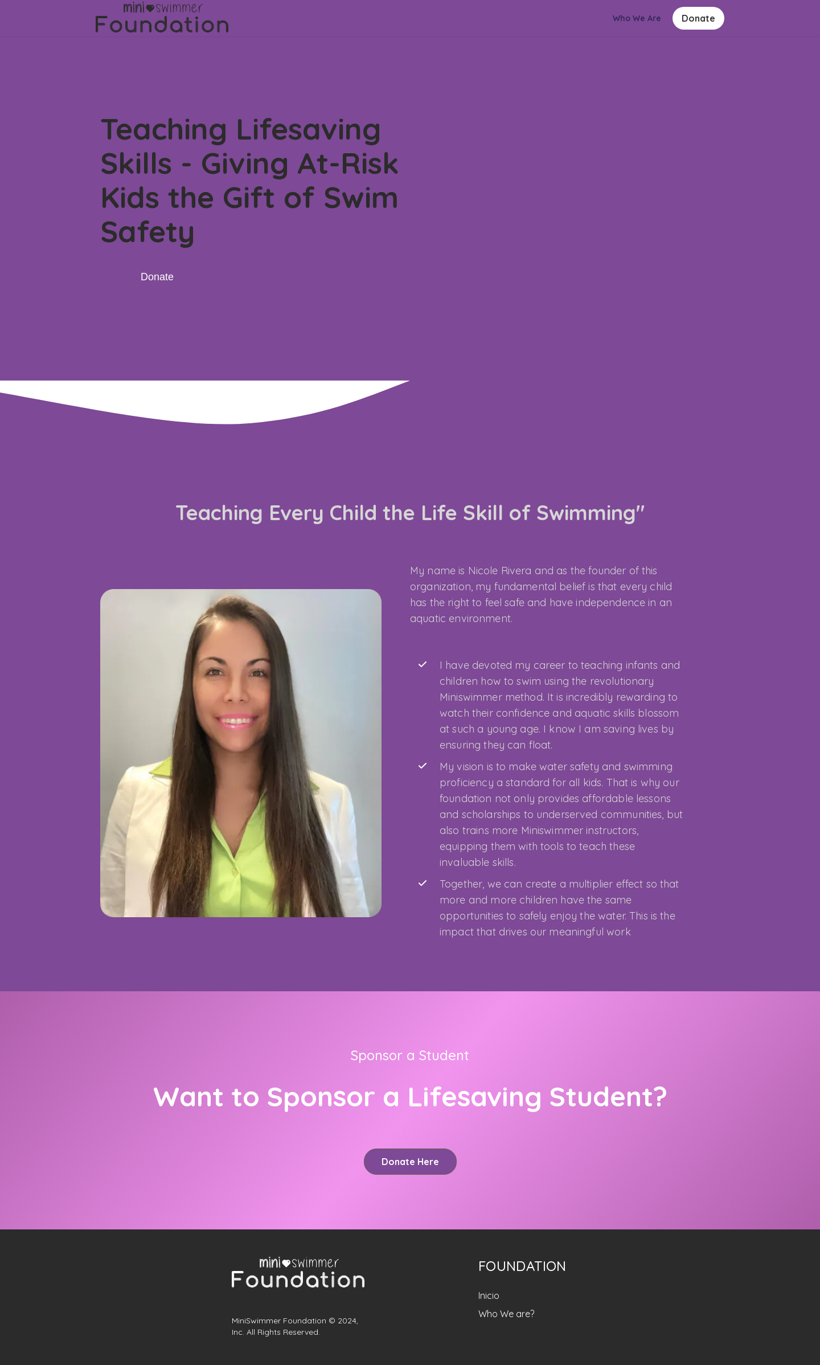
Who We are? (506, 1313)
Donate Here (410, 1161)
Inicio (488, 1295)
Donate (698, 18)
